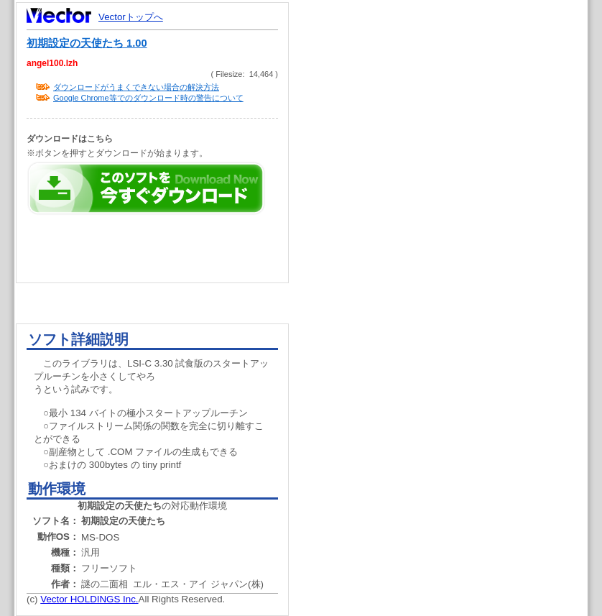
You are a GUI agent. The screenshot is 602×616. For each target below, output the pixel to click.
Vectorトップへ (130, 17)
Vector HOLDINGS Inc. (89, 599)
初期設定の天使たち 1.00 (87, 43)
